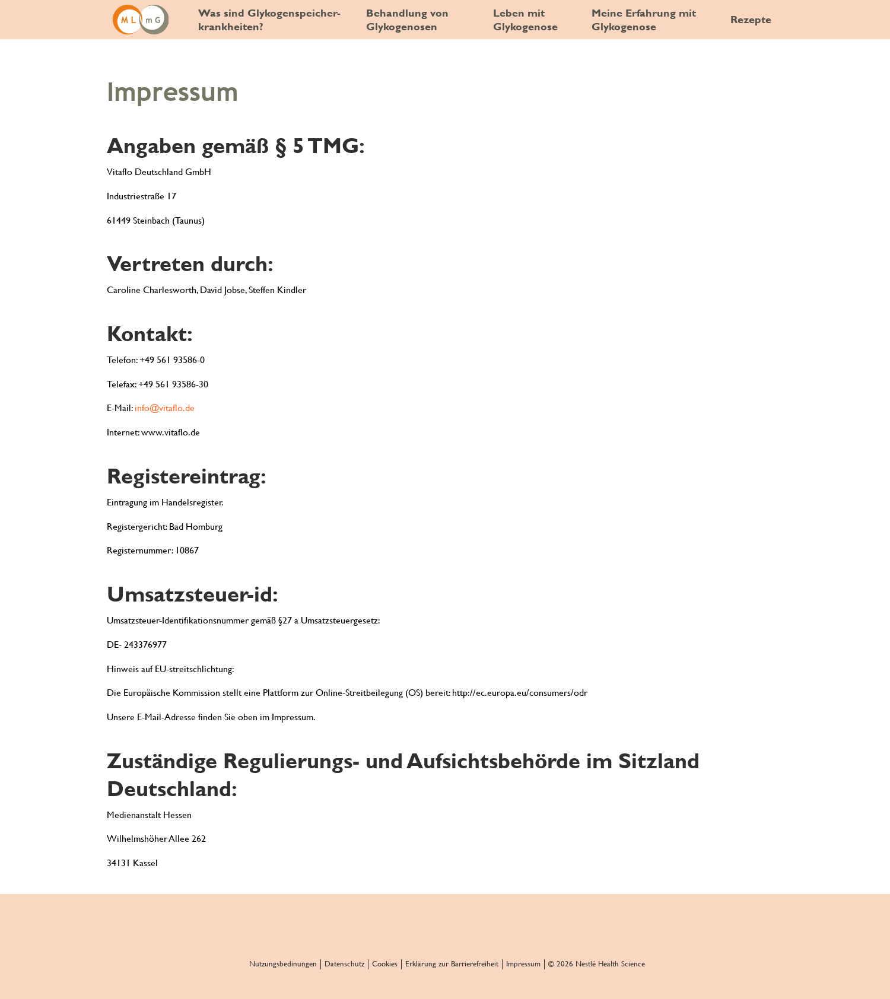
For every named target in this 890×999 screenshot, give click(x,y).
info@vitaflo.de (165, 407)
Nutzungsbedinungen (283, 963)
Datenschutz (344, 963)
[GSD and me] (141, 19)
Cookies (385, 963)
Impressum (523, 963)
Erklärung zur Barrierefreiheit (451, 963)
